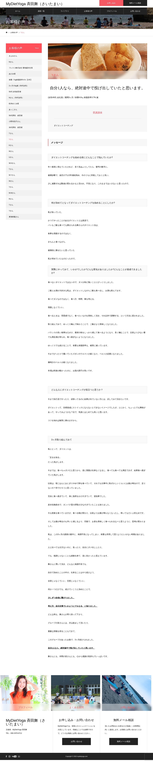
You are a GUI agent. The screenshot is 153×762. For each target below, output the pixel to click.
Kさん (11, 147)
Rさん (11, 201)
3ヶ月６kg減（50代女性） (18, 88)
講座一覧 (41, 13)
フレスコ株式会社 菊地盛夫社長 (21, 70)
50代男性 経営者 (15, 117)
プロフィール (112, 13)
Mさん (11, 153)
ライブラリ (65, 13)
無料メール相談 (135, 3)
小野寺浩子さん (15, 123)
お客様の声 (88, 13)
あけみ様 (12, 76)
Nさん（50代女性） (16, 100)
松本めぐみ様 (14, 106)
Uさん (11, 159)
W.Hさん (12, 165)
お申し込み (111, 3)
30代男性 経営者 (15, 129)
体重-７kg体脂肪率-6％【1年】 (20, 82)
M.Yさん (12, 177)
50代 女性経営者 (15, 94)
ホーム (17, 13)
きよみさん (13, 58)
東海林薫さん (14, 219)
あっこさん (13, 111)
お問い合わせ (135, 13)
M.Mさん (12, 195)
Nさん (11, 64)
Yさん (11, 141)
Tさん (11, 135)
